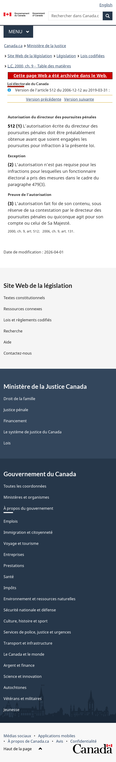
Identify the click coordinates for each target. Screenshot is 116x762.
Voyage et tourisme (21, 543)
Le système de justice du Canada (33, 432)
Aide (7, 342)
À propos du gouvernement (28, 508)
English (105, 5)
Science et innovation (23, 676)
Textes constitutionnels (24, 297)
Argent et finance (19, 665)
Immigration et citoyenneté (28, 532)
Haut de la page (23, 748)
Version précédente (43, 99)
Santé (9, 576)
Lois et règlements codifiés (28, 320)
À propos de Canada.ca (28, 741)
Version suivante (79, 99)
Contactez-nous (18, 353)
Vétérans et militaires (23, 698)
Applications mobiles (56, 735)
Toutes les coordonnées (25, 486)
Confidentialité (83, 741)
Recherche (13, 331)
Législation (66, 55)
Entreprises (14, 554)
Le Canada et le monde (24, 654)
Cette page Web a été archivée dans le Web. (60, 75)
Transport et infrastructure (28, 643)
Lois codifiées (92, 55)
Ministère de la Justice (46, 45)
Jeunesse (11, 709)
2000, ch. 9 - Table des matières (39, 66)
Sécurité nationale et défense (30, 610)
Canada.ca (13, 45)
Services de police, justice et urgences (37, 632)
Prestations (14, 565)
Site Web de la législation (30, 55)
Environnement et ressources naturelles (40, 598)
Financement (15, 420)
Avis (59, 741)
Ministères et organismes (26, 497)
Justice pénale (16, 409)
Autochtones (15, 687)
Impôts (10, 587)
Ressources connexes (23, 308)
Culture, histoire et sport (26, 621)
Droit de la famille (19, 398)
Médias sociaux (17, 735)
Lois (7, 443)
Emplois (11, 521)
